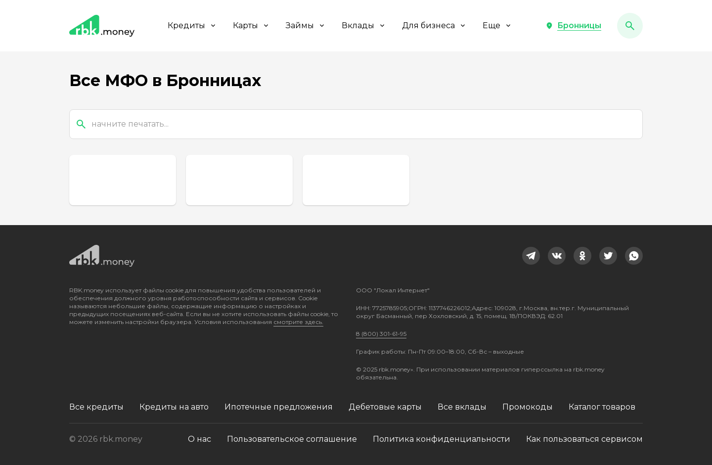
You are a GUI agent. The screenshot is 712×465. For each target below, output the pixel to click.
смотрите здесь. (298, 322)
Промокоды (527, 407)
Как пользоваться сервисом (584, 439)
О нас (199, 439)
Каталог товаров (602, 407)
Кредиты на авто (174, 407)
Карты (251, 25)
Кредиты (192, 25)
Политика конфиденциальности (441, 439)
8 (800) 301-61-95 (381, 333)
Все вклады (462, 407)
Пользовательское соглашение (292, 439)
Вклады (364, 25)
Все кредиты (96, 407)
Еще (497, 25)
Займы (306, 25)
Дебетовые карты (385, 407)
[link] (531, 256)
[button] (573, 26)
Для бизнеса (434, 25)
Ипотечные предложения (278, 407)
